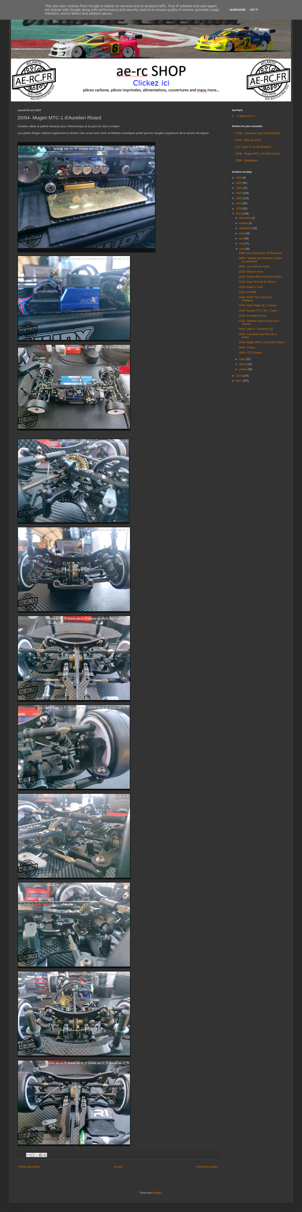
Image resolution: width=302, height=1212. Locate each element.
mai (241, 243)
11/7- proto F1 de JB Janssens (253, 146)
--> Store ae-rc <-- (245, 116)
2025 (239, 183)
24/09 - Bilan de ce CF (248, 140)
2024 (239, 188)
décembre (245, 217)
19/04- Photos (247, 347)
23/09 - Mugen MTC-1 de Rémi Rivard (257, 153)
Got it (254, 9)
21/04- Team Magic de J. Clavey (257, 305)
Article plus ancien (207, 1166)
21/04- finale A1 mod (251, 287)
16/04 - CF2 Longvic (250, 352)
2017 (239, 380)
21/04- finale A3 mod (251, 271)
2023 (239, 193)
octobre (244, 223)
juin (241, 238)
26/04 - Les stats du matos (254, 266)
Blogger (157, 1192)
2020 (239, 208)
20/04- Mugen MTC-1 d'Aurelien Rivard (261, 342)
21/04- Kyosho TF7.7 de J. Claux (258, 310)
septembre (245, 228)
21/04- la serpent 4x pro (252, 315)
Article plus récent (29, 1166)
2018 (239, 375)
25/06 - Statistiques (246, 160)
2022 (239, 198)
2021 (239, 203)
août (242, 233)
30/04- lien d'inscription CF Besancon (260, 253)
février (243, 364)
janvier (243, 369)
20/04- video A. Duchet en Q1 (256, 329)
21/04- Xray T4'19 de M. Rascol (257, 281)
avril (242, 248)
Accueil (118, 1166)
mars (242, 359)
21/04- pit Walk (247, 292)
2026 (239, 177)
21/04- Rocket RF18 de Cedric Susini (260, 276)
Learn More (238, 9)
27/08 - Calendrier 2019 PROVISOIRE (257, 133)
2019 (239, 213)
